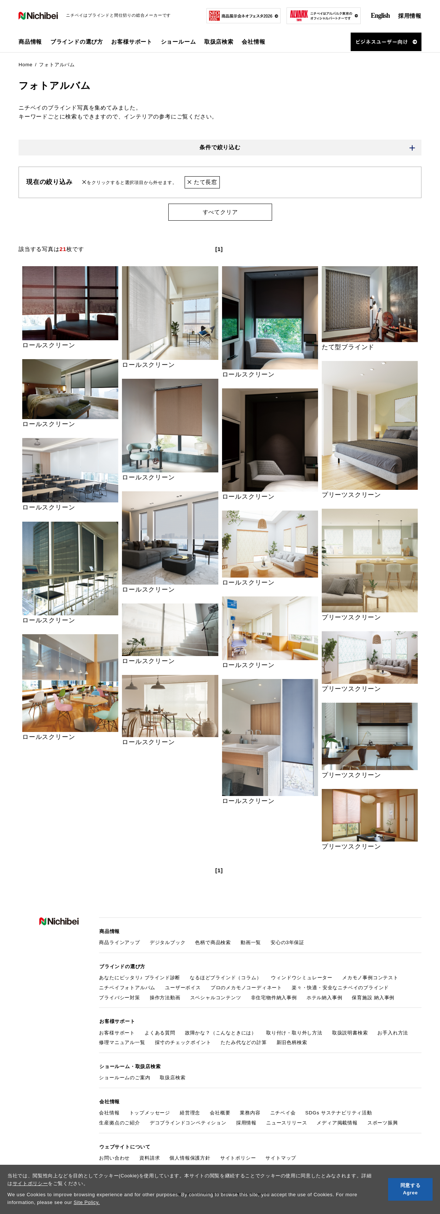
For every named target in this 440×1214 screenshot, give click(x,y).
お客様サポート (117, 1031)
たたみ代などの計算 (244, 1041)
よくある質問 (160, 1031)
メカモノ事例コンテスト (370, 977)
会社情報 (109, 1111)
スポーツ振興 (382, 1121)
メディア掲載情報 (337, 1121)
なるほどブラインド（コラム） (225, 977)
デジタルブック (168, 942)
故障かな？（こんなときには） (221, 1031)
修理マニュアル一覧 (122, 1041)
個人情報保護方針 (189, 1156)
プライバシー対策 (119, 997)
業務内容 (250, 1111)
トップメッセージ (149, 1111)
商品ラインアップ (119, 942)
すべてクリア (220, 212)
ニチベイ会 (283, 1111)
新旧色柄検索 (292, 1041)
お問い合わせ (114, 1156)
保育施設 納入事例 (373, 997)
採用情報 (409, 16)
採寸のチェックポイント (183, 1041)
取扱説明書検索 (350, 1031)
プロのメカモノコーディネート (246, 987)
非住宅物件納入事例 (274, 997)
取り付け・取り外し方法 (294, 1031)
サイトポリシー (30, 1183)
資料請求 (149, 1156)
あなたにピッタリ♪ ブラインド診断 (139, 977)
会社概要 (220, 1111)
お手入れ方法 (392, 1031)
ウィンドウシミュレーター (302, 977)
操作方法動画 (165, 997)
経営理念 (190, 1111)
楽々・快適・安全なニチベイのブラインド (340, 987)
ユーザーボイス (183, 987)
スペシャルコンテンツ (215, 997)
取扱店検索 (219, 42)
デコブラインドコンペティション (188, 1121)
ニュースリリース (286, 1121)
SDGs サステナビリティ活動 (338, 1111)
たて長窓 (202, 182)
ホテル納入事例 (325, 997)
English (380, 15)
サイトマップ (280, 1156)
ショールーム (178, 42)
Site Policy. (87, 1202)
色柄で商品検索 (213, 942)
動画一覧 (251, 942)
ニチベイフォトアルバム (127, 987)
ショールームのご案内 (124, 1076)
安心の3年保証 (287, 942)
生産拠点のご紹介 (119, 1121)
